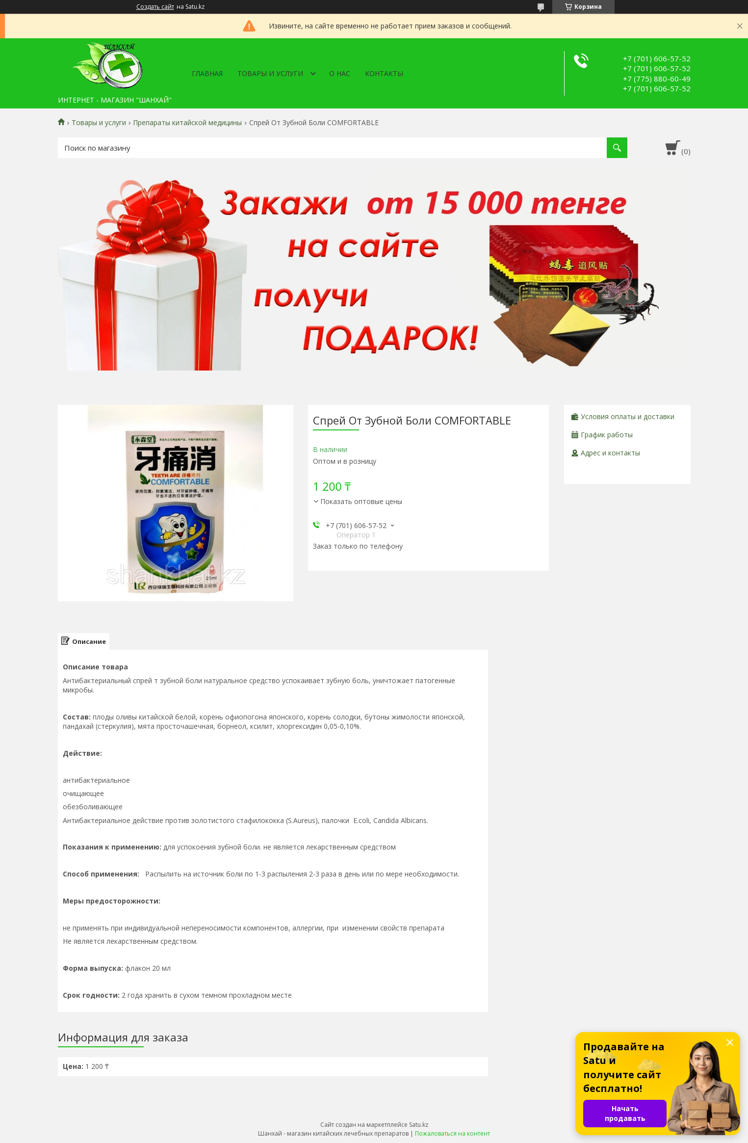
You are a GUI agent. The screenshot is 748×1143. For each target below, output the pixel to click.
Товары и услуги (270, 73)
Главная (207, 73)
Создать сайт (155, 6)
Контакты (384, 73)
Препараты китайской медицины (187, 122)
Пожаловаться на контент (452, 1133)
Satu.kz (418, 1124)
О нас (339, 73)
